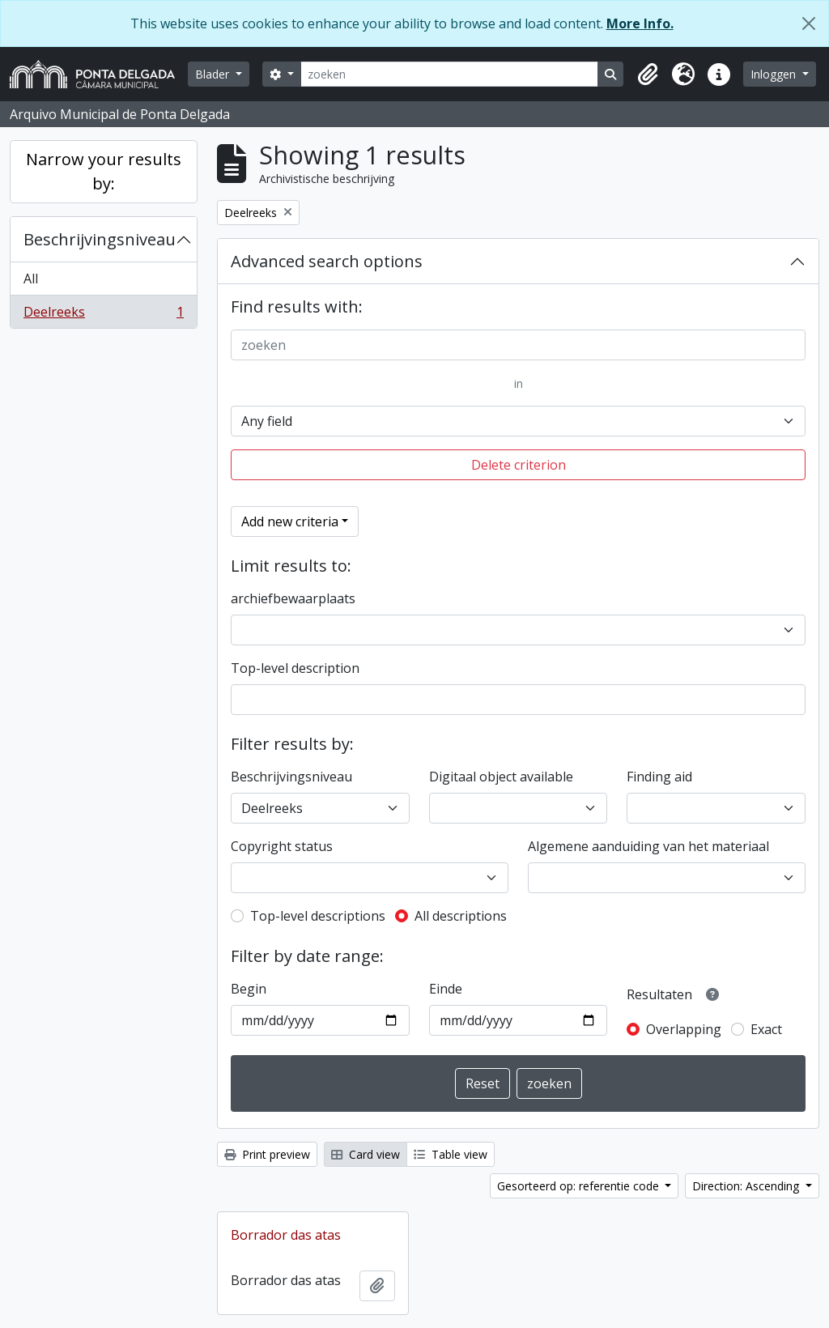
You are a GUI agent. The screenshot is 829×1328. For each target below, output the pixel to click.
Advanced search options (327, 261)
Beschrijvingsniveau (99, 239)
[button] (647, 74)
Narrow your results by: (103, 171)
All (30, 278)
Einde (445, 989)
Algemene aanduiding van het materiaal (648, 846)
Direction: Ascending (747, 1186)
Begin (248, 989)
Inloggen (774, 74)
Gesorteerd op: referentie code (579, 1186)
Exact (766, 1029)
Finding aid (659, 776)
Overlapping (683, 1029)
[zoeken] (449, 74)
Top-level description (295, 668)
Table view (450, 1154)
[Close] (808, 23)
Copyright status (282, 846)
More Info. (640, 23)
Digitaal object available (501, 776)
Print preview (267, 1154)
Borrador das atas (286, 1235)
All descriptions (460, 916)
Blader (213, 74)
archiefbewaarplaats (293, 598)
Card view (365, 1154)
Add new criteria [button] (289, 521)
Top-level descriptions (317, 916)
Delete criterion (518, 465)
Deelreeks (103, 315)
